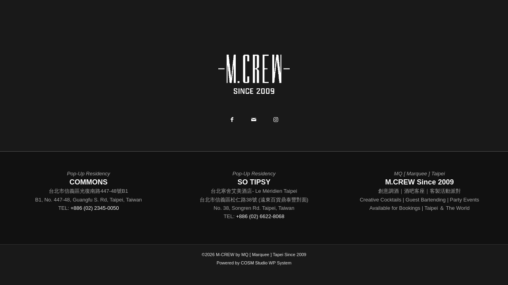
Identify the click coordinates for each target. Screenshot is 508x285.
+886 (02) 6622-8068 (260, 216)
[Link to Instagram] (276, 120)
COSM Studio (254, 262)
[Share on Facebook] (232, 120)
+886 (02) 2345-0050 (95, 208)
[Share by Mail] (254, 120)
